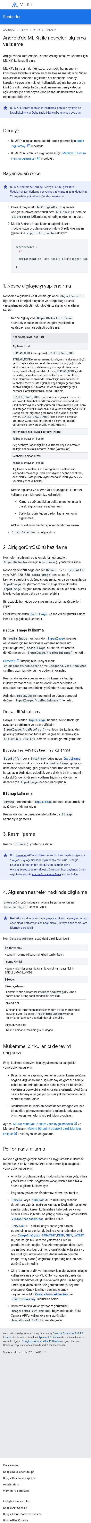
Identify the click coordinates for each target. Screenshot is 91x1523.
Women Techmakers (16, 1490)
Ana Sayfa (9, 29)
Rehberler (12, 16)
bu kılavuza (63, 112)
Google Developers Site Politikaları (41, 1341)
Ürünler (24, 29)
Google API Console (15, 1507)
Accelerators (11, 1484)
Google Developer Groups (18, 1471)
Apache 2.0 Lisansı (49, 1337)
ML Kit (26, 4)
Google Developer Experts (19, 1478)
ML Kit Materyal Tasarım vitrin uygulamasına (43, 1124)
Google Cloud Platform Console (22, 1514)
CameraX (9, 661)
